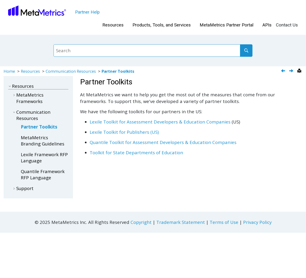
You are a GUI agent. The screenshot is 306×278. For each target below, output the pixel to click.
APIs (267, 25)
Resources (113, 25)
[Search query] (153, 50)
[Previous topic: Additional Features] (283, 71)
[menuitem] (113, 25)
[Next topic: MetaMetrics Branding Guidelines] (292, 71)
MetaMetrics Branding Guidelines (42, 140)
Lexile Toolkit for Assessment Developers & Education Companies (160, 122)
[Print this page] (300, 71)
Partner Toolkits (118, 71)
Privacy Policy (257, 222)
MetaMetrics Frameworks (30, 98)
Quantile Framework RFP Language (43, 174)
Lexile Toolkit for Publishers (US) (124, 132)
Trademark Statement (180, 222)
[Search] (246, 50)
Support (24, 188)
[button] (10, 86)
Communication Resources (71, 71)
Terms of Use (224, 222)
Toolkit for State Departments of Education (136, 152)
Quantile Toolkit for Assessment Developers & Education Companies (163, 142)
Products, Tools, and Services (161, 25)
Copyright (141, 222)
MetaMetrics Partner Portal (226, 25)
